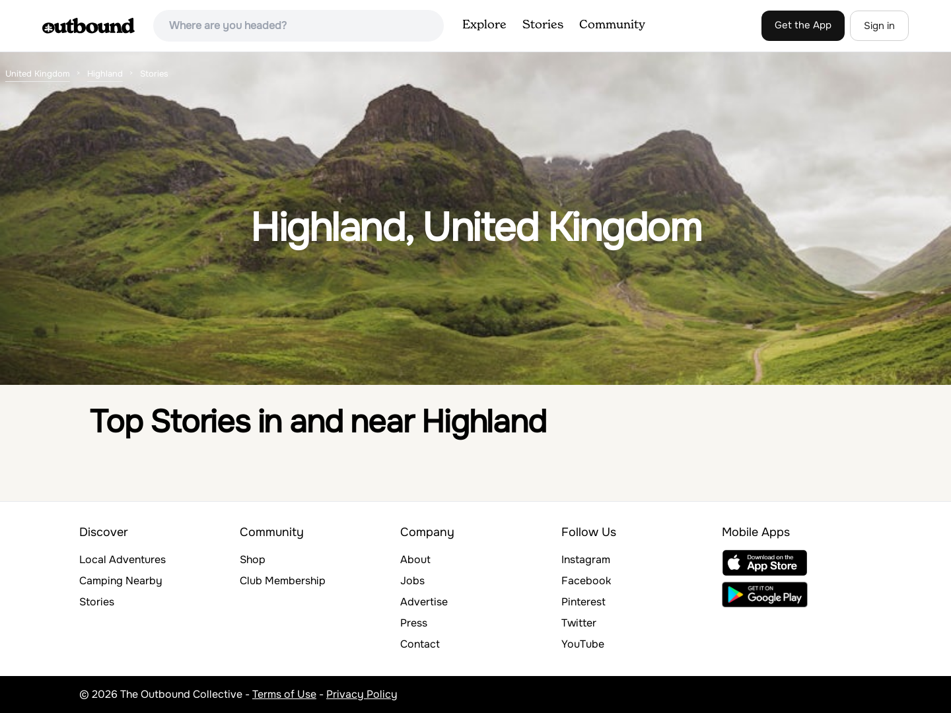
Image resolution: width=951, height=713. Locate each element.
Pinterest (583, 602)
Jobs (412, 581)
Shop (252, 559)
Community (612, 25)
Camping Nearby (120, 581)
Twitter (578, 623)
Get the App (803, 25)
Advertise (424, 602)
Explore (484, 25)
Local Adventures (122, 559)
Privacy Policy (362, 694)
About (415, 559)
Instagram (585, 559)
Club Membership (283, 581)
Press (413, 623)
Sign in (879, 25)
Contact (420, 644)
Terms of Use (284, 694)
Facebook (586, 581)
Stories (542, 25)
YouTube (582, 644)
